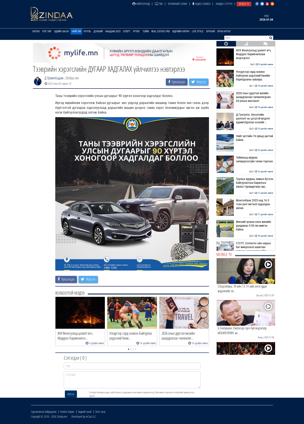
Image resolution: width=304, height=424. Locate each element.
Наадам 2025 (113, 31)
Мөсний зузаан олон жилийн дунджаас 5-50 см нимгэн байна (244, 226)
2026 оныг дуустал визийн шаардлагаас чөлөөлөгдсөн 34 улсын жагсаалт (244, 97)
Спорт (126, 31)
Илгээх (71, 394)
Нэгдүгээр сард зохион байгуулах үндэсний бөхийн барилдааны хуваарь (244, 75)
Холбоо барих (67, 412)
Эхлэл (36, 31)
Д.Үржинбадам (54, 77)
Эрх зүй (259, 295)
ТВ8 (159, 4)
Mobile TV (244, 4)
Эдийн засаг (61, 31)
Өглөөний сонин (177, 4)
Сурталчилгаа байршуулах (44, 412)
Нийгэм (76, 31)
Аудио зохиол (201, 4)
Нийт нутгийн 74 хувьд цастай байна (244, 138)
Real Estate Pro (160, 31)
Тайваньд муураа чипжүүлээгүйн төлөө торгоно (244, 159)
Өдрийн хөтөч (180, 31)
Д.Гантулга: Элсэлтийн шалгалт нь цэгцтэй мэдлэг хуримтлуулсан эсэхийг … (244, 118)
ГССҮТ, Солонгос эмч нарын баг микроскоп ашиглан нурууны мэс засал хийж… (244, 247)
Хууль (87, 31)
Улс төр (46, 31)
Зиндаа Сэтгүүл (224, 4)
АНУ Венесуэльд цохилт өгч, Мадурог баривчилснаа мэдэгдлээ (244, 54)
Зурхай (210, 31)
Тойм (146, 31)
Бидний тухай (84, 412)
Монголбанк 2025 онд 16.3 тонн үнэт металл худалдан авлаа (244, 204)
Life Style (197, 31)
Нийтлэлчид (141, 4)
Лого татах (100, 412)
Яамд (260, 337)
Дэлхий (98, 31)
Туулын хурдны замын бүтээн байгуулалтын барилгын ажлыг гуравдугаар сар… (244, 183)
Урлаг (136, 31)
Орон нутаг (224, 31)
